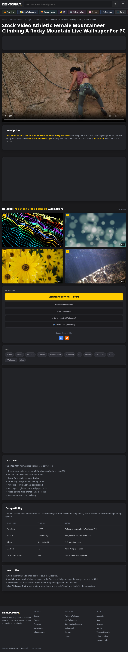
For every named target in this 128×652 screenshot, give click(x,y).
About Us (100, 616)
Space (67, 636)
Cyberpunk (69, 628)
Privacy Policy (102, 636)
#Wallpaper (11, 360)
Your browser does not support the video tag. (64, 87)
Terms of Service (104, 632)
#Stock (9, 354)
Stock (8, 135)
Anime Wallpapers (73, 616)
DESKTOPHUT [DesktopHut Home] (12, 4)
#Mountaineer (55, 354)
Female (27, 135)
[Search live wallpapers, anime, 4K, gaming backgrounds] (67, 4)
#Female (41, 354)
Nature (68, 632)
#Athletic (30, 354)
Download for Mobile (64, 305)
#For (22, 360)
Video (13, 135)
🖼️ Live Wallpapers (28, 12)
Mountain (65, 135)
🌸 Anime (93, 12)
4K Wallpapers (71, 620)
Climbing (48, 135)
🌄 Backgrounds (48, 12)
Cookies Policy (103, 640)
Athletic (20, 135)
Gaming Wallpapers (73, 624)
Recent (37, 616)
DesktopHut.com (16, 648)
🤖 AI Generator (77, 12)
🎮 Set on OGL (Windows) (64, 325)
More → (122, 209)
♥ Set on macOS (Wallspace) (64, 318)
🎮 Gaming (107, 12)
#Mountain (99, 354)
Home (4, 19)
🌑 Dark (120, 12)
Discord (100, 624)
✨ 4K (62, 12)
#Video (19, 354)
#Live (111, 354)
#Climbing (70, 354)
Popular (37, 620)
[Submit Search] (115, 4)
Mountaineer (38, 135)
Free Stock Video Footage (20, 19)
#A (79, 354)
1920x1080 (99, 138)
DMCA (99, 628)
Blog (98, 620)
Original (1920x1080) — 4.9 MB (64, 296)
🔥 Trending (9, 12)
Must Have (38, 628)
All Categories (39, 632)
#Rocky (88, 354)
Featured (37, 624)
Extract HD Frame (63, 311)
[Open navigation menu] (123, 4)
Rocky (57, 135)
